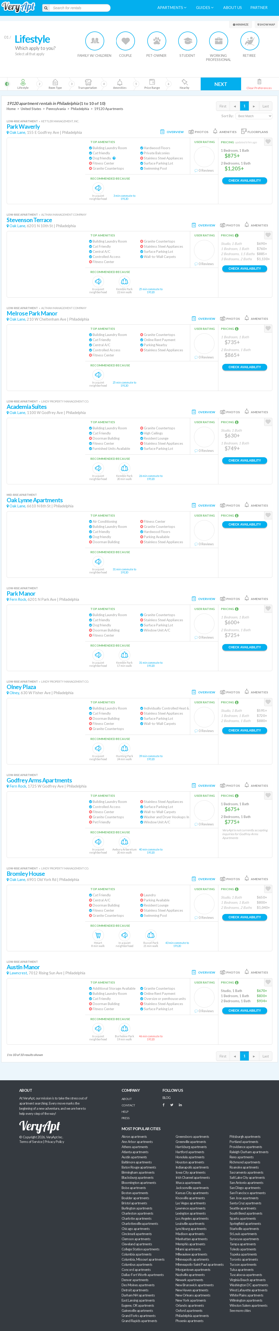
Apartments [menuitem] (171, 7)
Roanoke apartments (244, 1167)
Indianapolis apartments (192, 1167)
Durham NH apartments (138, 1295)
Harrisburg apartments (191, 1147)
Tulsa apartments (241, 1270)
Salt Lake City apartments (247, 1177)
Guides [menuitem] (204, 7)
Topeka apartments (243, 1254)
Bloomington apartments (139, 1183)
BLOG (167, 1098)
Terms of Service (30, 1142)
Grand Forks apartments (138, 1316)
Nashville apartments (190, 1275)
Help (125, 1112)
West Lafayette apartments (248, 1290)
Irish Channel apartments (193, 1177)
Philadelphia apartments (192, 1316)
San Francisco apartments (247, 1193)
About (127, 1099)
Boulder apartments (135, 1198)
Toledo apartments (243, 1249)
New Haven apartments (192, 1290)
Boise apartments (134, 1188)
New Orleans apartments (193, 1295)
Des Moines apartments (138, 1285)
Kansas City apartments (192, 1193)
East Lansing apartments (138, 1300)
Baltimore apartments (137, 1162)
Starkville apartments (244, 1229)
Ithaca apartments (188, 1183)
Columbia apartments (137, 1254)
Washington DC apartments (249, 1285)
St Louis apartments (243, 1234)
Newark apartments (189, 1280)
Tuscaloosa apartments (246, 1275)
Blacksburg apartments (138, 1177)
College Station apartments (140, 1249)
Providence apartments (246, 1147)
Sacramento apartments (246, 1172)
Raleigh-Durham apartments (249, 1152)
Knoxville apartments (190, 1198)
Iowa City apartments (190, 1172)
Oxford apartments (189, 1310)
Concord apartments (136, 1270)
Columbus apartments (137, 1264)
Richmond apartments (245, 1162)
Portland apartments (244, 1142)
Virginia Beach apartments (248, 1280)
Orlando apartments (190, 1305)
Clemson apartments (136, 1239)
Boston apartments (135, 1193)
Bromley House (26, 873)
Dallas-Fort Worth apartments (143, 1275)
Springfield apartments (245, 1223)
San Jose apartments (244, 1198)
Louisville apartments (190, 1223)
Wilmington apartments (246, 1300)
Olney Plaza (21, 686)
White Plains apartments (246, 1295)
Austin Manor (23, 967)
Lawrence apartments (191, 1208)
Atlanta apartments (135, 1152)
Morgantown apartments (193, 1270)
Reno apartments (241, 1157)
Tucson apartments (243, 1264)
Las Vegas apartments (191, 1203)
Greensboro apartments (192, 1136)
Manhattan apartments (191, 1239)
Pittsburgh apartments (245, 1136)
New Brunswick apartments (194, 1285)
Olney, (14, 693)
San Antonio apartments (246, 1183)
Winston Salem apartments (248, 1305)
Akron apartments (134, 1136)
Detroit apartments (135, 1290)
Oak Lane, (17, 132)
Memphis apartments (190, 1244)
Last (266, 106)
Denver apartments (135, 1280)
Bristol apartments (134, 1203)
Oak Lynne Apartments (35, 500)
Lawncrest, (18, 973)
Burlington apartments (137, 1208)
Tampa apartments (243, 1244)
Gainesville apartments (137, 1310)
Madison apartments (190, 1234)
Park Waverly (23, 126)
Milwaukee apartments (191, 1254)
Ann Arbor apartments (137, 1142)
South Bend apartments (246, 1213)
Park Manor (21, 593)
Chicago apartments (135, 1229)
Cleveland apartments (137, 1244)
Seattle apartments (243, 1208)
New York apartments (191, 1300)
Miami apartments (188, 1249)
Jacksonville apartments (192, 1188)
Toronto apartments (244, 1259)
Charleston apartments (137, 1213)
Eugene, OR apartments (138, 1305)
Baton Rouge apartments (139, 1167)
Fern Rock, (18, 599)
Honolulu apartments (190, 1157)
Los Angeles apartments (192, 1218)
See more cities (240, 1310)
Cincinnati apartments (137, 1234)
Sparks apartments (243, 1218)
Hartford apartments (190, 1152)
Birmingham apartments (138, 1172)
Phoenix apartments (189, 1321)
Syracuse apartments (244, 1239)
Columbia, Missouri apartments (143, 1259)
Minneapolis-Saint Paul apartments (199, 1264)
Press (125, 1118)
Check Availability (245, 180)
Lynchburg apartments (191, 1229)
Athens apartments (135, 1147)
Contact (128, 1105)
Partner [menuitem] (258, 7)
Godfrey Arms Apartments (39, 780)
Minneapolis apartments (192, 1259)
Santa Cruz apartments (245, 1203)
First (223, 106)
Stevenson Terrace (29, 219)
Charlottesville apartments (140, 1223)
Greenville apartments (191, 1142)
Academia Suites (27, 406)
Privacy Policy (54, 1142)
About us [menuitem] (232, 7)
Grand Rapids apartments (139, 1321)
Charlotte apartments (136, 1218)
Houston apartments (190, 1162)
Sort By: (227, 116)
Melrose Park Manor (32, 313)
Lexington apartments (191, 1213)
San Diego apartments (245, 1188)
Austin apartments (134, 1157)
